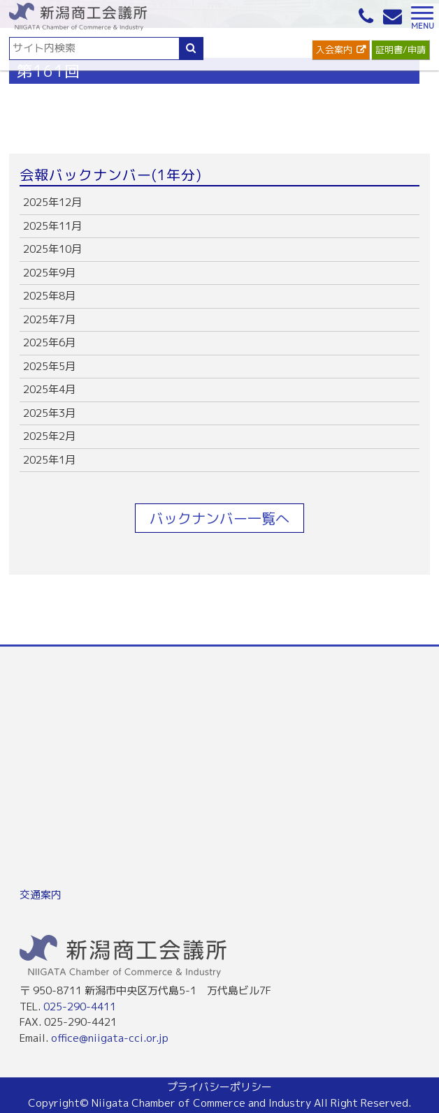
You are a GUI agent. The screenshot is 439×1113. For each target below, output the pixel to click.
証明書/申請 (400, 49)
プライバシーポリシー (219, 1086)
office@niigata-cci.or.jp (109, 1038)
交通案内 (41, 894)
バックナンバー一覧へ (219, 518)
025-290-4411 (79, 1006)
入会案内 (334, 49)
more (220, 202)
